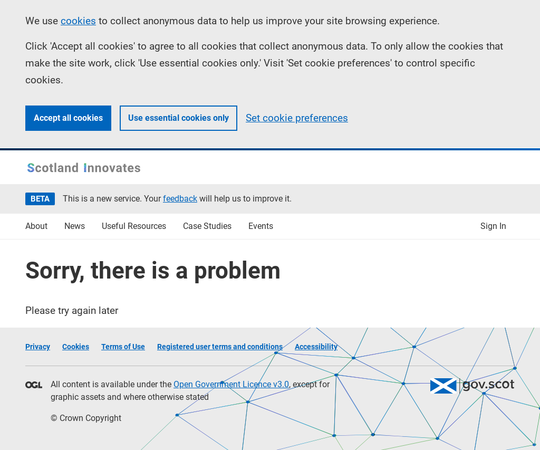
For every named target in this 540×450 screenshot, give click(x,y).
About (36, 226)
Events (260, 226)
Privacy (37, 346)
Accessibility (316, 346)
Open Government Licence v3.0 (231, 384)
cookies (78, 21)
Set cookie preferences (297, 118)
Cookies (75, 346)
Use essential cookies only (178, 118)
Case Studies (207, 226)
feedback (180, 199)
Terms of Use (123, 346)
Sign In (493, 226)
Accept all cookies (68, 118)
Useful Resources (134, 226)
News (74, 226)
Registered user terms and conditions (220, 346)
